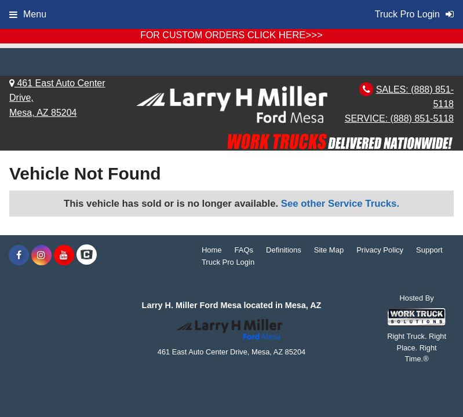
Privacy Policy (379, 250)
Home (212, 250)
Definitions (283, 250)
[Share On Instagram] (41, 255)
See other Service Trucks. (340, 203)
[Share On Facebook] (19, 255)
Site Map (329, 250)
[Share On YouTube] (64, 255)
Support (429, 250)
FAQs (244, 250)
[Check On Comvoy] (86, 255)
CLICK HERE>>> (285, 35)
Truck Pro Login (228, 262)
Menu (27, 14)
